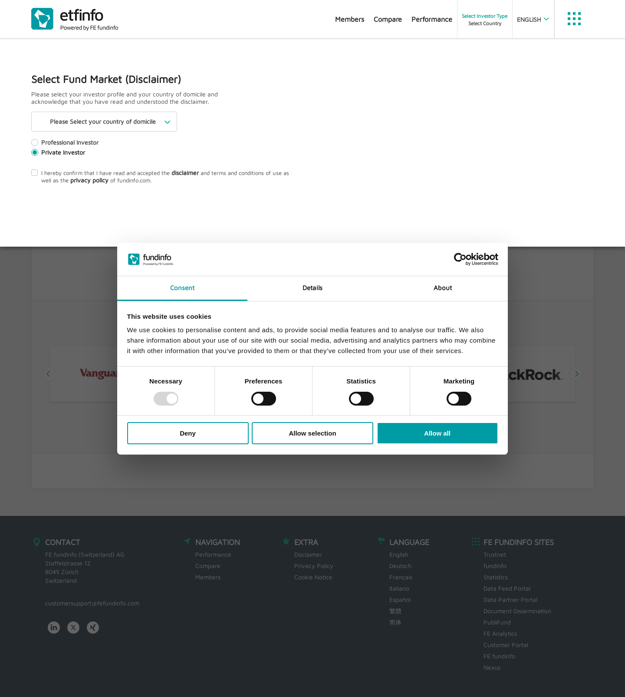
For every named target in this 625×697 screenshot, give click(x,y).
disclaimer (185, 172)
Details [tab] (312, 287)
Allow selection (312, 433)
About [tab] (443, 287)
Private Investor (58, 152)
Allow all (437, 433)
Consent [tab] (182, 287)
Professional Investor (65, 142)
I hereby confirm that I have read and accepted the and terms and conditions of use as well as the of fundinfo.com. (160, 176)
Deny (188, 433)
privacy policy (89, 180)
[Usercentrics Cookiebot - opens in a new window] (460, 259)
